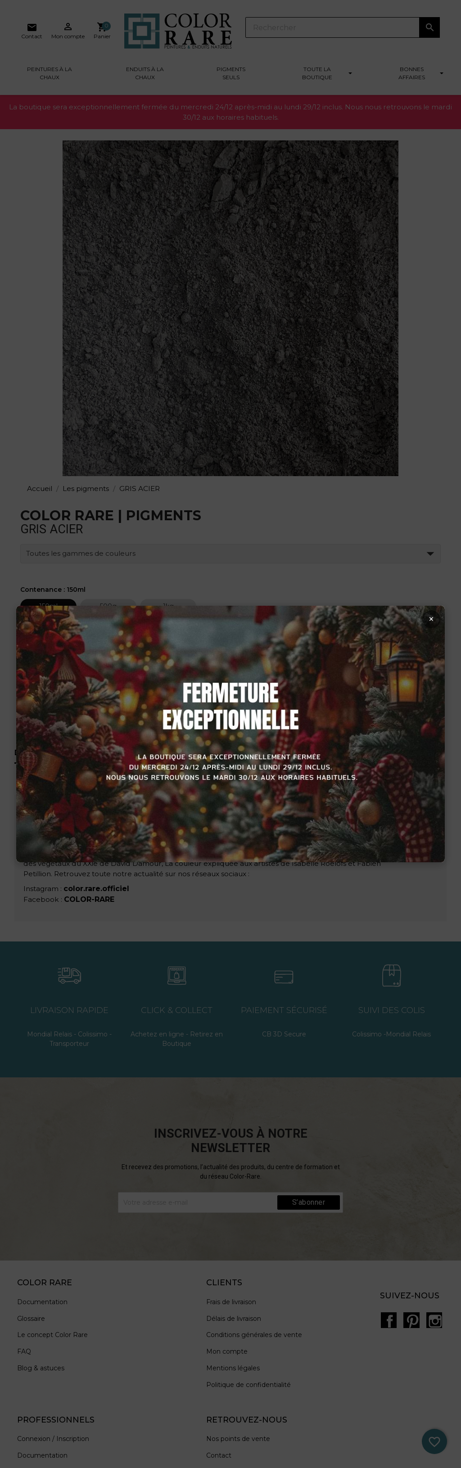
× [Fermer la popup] (424, 623)
